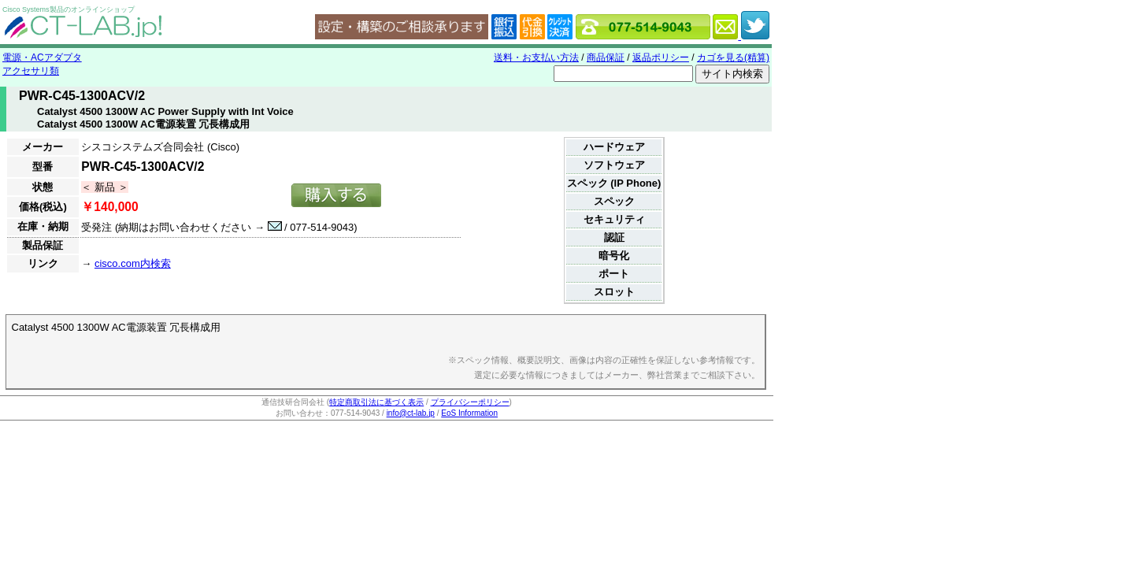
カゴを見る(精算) (733, 57)
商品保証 (605, 57)
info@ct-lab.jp (411, 413)
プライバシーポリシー (470, 402)
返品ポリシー (660, 57)
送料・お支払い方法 (536, 57)
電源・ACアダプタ (42, 57)
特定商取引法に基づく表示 (376, 402)
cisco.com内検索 (132, 263)
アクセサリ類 (30, 70)
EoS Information (469, 413)
